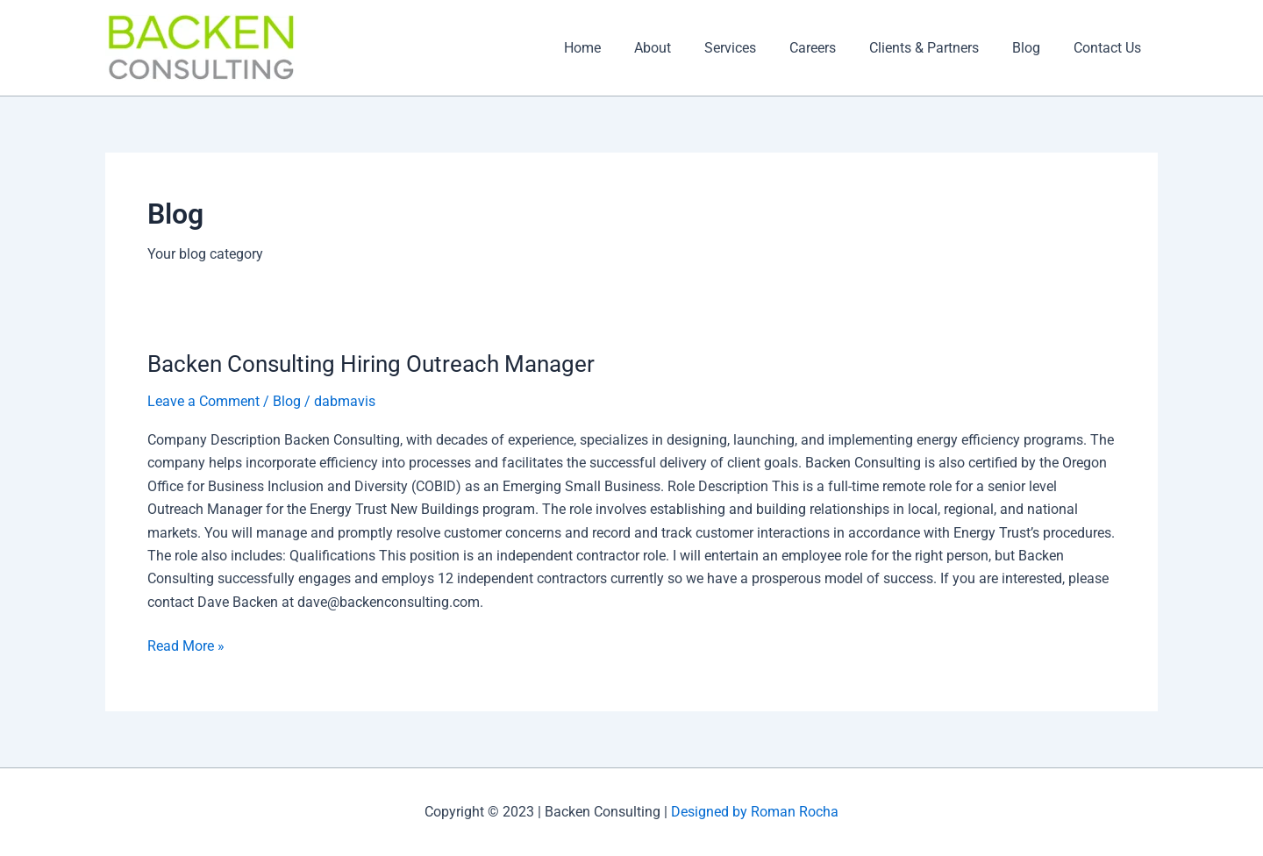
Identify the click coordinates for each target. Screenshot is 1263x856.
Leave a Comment (203, 401)
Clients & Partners (937, 47)
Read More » (186, 643)
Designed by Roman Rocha (752, 811)
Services (754, 47)
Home (616, 47)
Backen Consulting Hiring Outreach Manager (371, 364)
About (681, 47)
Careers (831, 47)
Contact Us (1110, 47)
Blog (1034, 47)
